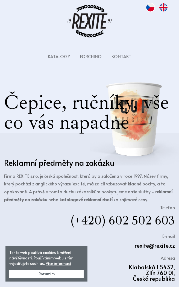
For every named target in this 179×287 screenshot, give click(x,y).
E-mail (168, 236)
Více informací (58, 263)
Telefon (167, 207)
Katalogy (59, 56)
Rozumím (47, 273)
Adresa (168, 258)
